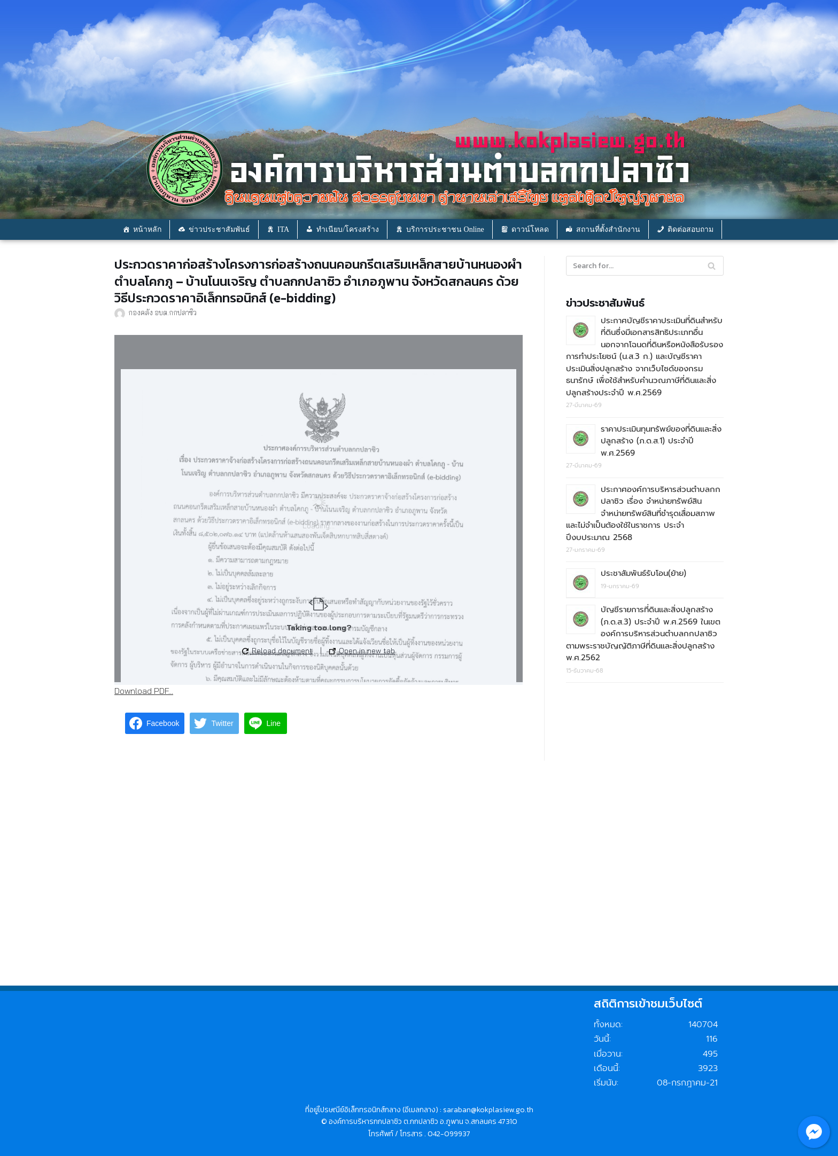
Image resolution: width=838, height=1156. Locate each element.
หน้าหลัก (147, 229)
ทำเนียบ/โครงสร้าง (347, 229)
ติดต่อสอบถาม (690, 229)
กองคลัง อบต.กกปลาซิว (162, 312)
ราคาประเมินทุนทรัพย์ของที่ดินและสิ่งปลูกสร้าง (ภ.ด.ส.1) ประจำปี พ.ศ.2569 (661, 441)
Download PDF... (143, 690)
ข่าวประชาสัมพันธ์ (219, 229)
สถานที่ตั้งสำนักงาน (608, 229)
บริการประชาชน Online (445, 229)
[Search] (712, 266)
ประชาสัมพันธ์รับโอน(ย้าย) (643, 573)
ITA (283, 229)
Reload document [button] (277, 650)
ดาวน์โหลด (530, 229)
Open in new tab (362, 650)
